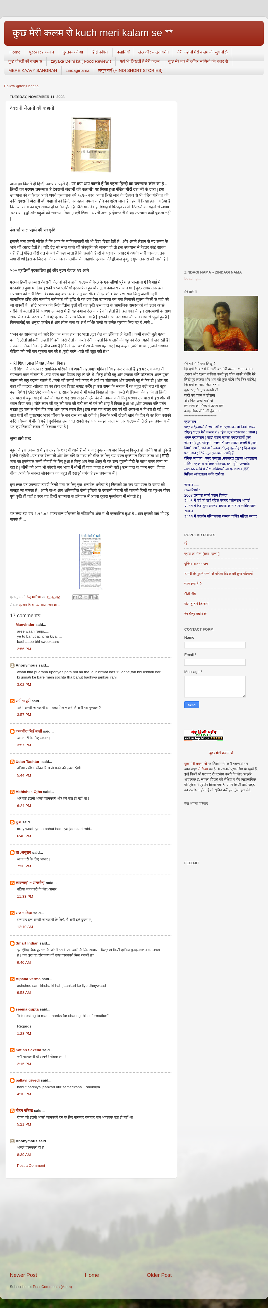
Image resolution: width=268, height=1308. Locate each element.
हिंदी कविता (100, 52)
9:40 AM (24, 962)
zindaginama (78, 70)
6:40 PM (24, 836)
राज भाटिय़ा (24, 913)
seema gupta (27, 1009)
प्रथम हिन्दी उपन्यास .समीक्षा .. (39, 605)
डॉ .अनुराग (23, 852)
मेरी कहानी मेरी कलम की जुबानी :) (202, 52)
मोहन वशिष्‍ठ (25, 1111)
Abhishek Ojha (29, 792)
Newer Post (23, 1275)
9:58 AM (24, 992)
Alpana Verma (28, 979)
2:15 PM (24, 1064)
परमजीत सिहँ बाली (29, 731)
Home (15, 52)
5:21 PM (24, 1124)
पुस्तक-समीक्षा (73, 52)
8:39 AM (24, 1155)
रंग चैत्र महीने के (195, 614)
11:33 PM (25, 896)
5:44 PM (24, 775)
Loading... (192, 278)
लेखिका (202, 769)
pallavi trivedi (28, 1080)
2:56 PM (24, 649)
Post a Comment (31, 1165)
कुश (18, 822)
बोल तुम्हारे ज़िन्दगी (196, 604)
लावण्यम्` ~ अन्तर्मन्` (30, 883)
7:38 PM (24, 866)
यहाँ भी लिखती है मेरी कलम (140, 61)
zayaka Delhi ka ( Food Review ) (81, 61)
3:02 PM (24, 684)
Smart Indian (27, 943)
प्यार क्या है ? (193, 584)
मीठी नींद (190, 594)
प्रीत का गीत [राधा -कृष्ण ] (201, 553)
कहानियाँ (123, 52)
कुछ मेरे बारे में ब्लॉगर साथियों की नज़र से (198, 61)
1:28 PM (24, 1033)
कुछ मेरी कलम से (221, 753)
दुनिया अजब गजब (196, 564)
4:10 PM (24, 1094)
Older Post (159, 1275)
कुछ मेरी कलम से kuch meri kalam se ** (93, 32)
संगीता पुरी (24, 701)
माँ (185, 543)
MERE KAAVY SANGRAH (32, 70)
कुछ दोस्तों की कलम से (25, 61)
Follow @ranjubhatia (21, 86)
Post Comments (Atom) (52, 1287)
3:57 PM (24, 714)
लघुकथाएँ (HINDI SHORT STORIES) (130, 70)
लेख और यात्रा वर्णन (153, 52)
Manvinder (25, 625)
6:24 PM (24, 806)
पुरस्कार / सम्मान (41, 52)
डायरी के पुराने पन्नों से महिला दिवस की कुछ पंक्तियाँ (218, 574)
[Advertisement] (91, 1225)
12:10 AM (25, 927)
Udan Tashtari (28, 762)
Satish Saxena (29, 1050)
